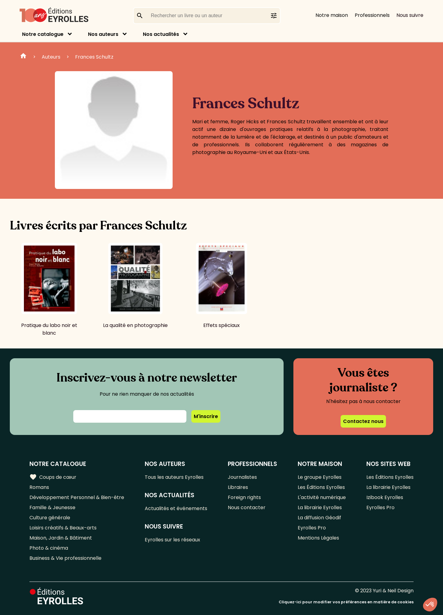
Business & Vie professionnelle (65, 558)
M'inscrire (206, 416)
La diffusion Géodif (319, 517)
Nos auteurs (103, 34)
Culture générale (49, 517)
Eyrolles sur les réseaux (172, 539)
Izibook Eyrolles (384, 497)
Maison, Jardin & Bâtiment (60, 537)
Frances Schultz (94, 56)
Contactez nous (363, 421)
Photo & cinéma (48, 548)
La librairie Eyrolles (320, 507)
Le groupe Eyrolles (320, 477)
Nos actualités (161, 34)
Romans (39, 487)
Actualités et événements (176, 508)
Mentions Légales (318, 537)
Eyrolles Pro (312, 527)
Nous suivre (409, 15)
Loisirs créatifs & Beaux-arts (63, 527)
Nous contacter (246, 507)
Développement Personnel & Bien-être (76, 497)
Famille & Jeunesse (52, 507)
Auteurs (51, 56)
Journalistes (242, 477)
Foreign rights (244, 497)
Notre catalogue (42, 34)
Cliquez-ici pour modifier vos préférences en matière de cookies (346, 602)
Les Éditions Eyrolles (321, 487)
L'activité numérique (322, 497)
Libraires (238, 487)
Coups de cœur (52, 477)
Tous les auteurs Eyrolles (174, 477)
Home (23, 56)
